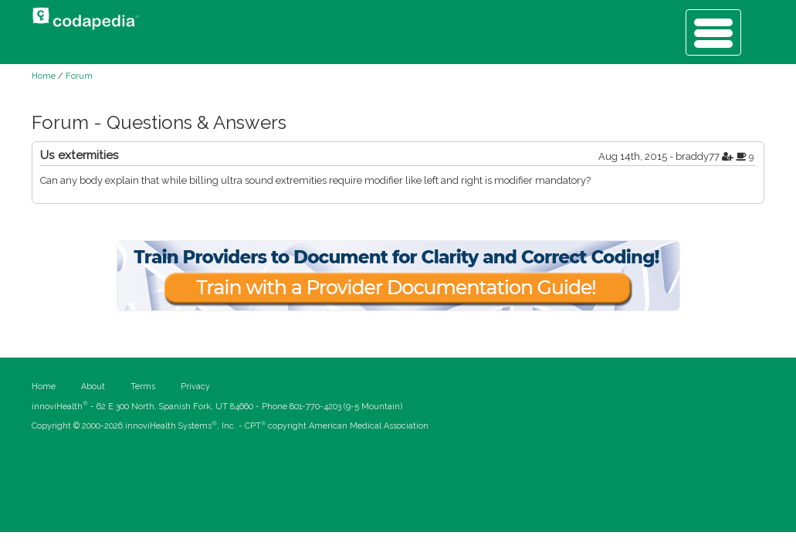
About (93, 386)
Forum (79, 76)
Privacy (195, 386)
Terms (142, 386)
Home (44, 76)
